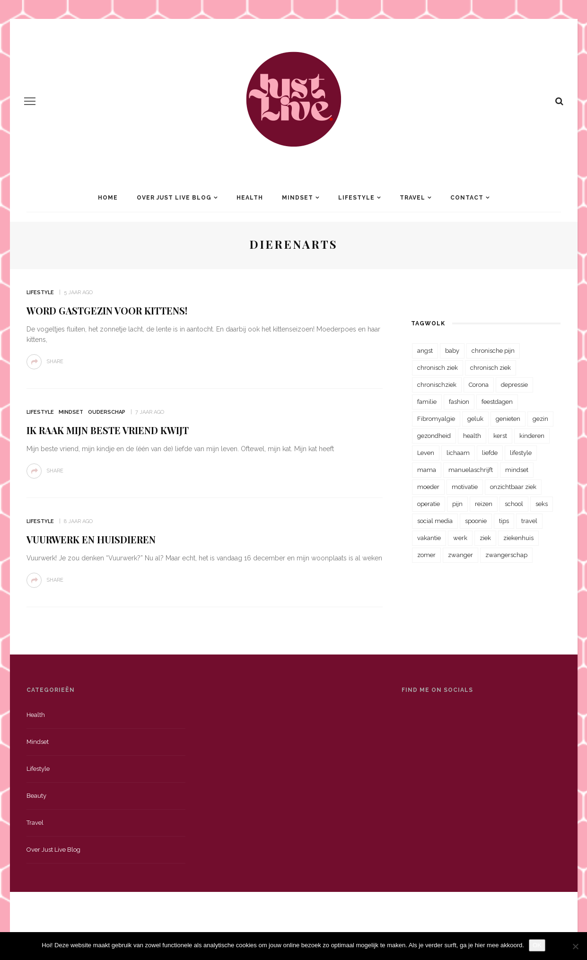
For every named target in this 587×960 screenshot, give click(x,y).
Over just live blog (53, 849)
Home (108, 197)
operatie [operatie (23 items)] (428, 503)
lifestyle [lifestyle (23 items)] (521, 452)
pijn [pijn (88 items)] (457, 503)
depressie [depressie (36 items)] (514, 384)
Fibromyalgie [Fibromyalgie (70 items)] (436, 418)
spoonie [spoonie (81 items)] (476, 520)
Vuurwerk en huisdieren (91, 539)
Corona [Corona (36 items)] (479, 384)
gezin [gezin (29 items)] (540, 418)
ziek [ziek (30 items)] (485, 537)
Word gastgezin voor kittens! (106, 310)
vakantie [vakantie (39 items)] (429, 537)
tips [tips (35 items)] (504, 520)
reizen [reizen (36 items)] (483, 503)
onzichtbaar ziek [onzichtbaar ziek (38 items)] (513, 486)
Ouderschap (106, 412)
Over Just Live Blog (174, 197)
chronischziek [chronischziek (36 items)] (436, 384)
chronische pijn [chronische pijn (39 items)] (493, 350)
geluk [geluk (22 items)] (475, 418)
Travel (412, 197)
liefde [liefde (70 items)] (490, 452)
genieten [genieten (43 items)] (508, 418)
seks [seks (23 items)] (541, 503)
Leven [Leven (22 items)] (425, 452)
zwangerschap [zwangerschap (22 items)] (506, 555)
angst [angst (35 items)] (425, 350)
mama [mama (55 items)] (426, 469)
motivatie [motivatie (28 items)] (465, 486)
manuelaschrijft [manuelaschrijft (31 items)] (470, 469)
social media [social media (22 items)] (435, 520)
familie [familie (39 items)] (427, 401)
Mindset (297, 197)
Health (250, 197)
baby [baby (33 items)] (452, 350)
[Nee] (575, 946)
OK (537, 945)
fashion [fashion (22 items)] (459, 401)
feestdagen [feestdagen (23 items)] (497, 401)
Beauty (36, 795)
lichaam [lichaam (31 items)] (458, 452)
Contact (466, 197)
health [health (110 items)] (472, 435)
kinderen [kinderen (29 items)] (531, 435)
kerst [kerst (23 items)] (500, 435)
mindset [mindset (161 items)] (516, 469)
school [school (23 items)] (514, 503)
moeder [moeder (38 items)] (428, 486)
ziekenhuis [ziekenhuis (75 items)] (518, 537)
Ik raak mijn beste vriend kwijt (107, 430)
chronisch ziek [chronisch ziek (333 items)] (437, 367)
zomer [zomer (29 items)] (426, 555)
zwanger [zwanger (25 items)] (460, 555)
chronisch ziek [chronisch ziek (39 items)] (490, 367)
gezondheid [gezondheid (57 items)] (434, 435)
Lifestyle (356, 197)
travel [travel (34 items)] (529, 520)
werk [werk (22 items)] (460, 537)
